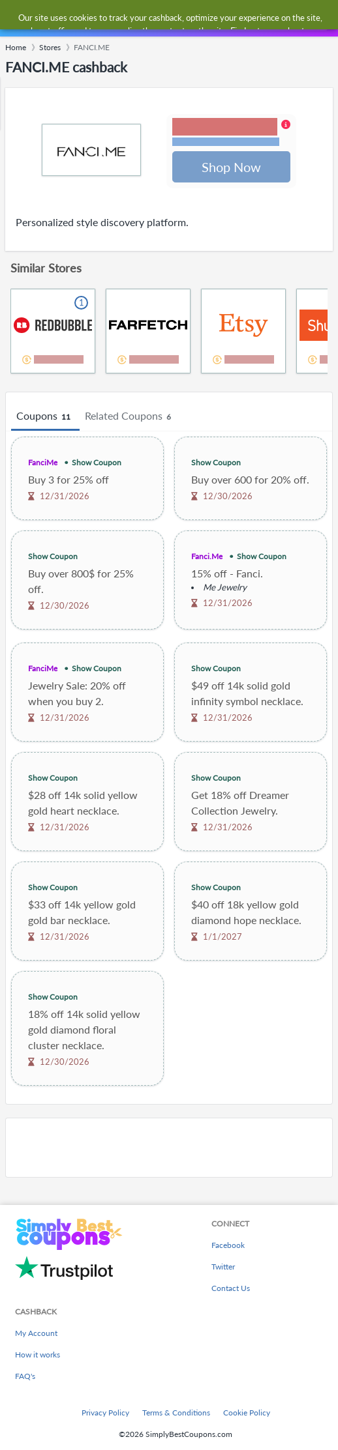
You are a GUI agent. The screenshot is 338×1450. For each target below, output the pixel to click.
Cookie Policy (246, 1412)
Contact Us (230, 1288)
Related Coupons (130, 418)
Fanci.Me (207, 557)
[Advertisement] (169, 1149)
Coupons (45, 418)
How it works (37, 1354)
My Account (36, 1333)
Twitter (223, 1266)
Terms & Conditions (176, 1412)
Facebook (228, 1245)
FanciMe (42, 464)
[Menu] (16, 18)
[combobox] (181, 18)
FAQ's (25, 1376)
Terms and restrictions (226, 142)
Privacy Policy (105, 1412)
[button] (231, 134)
